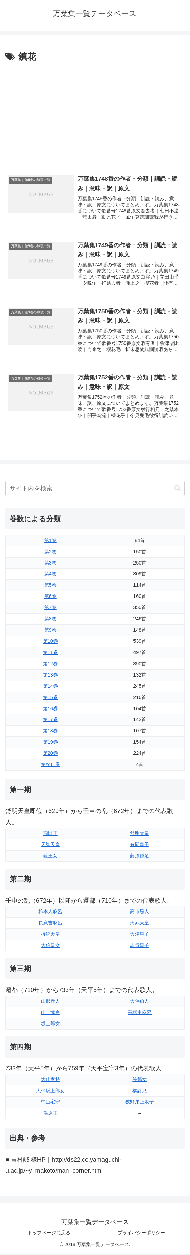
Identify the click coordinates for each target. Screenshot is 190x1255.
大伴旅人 (139, 1001)
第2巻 (50, 552)
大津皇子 (139, 934)
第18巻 (50, 731)
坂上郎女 (50, 1024)
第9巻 (50, 630)
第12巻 (50, 664)
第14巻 (50, 686)
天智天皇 (50, 845)
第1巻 (50, 541)
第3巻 (50, 563)
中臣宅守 (50, 1102)
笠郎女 (139, 1080)
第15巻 (50, 698)
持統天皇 (50, 934)
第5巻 (50, 586)
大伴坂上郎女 (50, 1091)
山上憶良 (50, 1013)
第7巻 (50, 608)
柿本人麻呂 (50, 912)
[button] (178, 489)
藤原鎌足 (139, 856)
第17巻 (50, 720)
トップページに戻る (49, 1233)
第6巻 (50, 597)
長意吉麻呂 (50, 923)
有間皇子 (139, 845)
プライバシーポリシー (141, 1233)
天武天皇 (139, 923)
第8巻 (50, 619)
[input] (95, 489)
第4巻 (50, 574)
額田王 (50, 834)
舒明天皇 (139, 834)
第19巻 (50, 743)
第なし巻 (50, 765)
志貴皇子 (139, 946)
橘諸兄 (139, 1091)
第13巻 (50, 675)
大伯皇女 (50, 946)
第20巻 (50, 754)
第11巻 (50, 653)
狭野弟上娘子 (139, 1102)
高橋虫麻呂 (140, 1013)
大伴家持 (50, 1080)
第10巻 (50, 642)
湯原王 (50, 1113)
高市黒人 (139, 912)
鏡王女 (50, 856)
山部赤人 (50, 1001)
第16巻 (50, 709)
